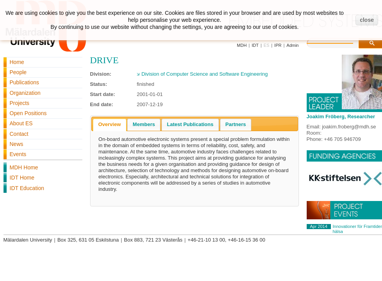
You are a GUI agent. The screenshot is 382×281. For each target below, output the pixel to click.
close (367, 20)
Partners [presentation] (236, 124)
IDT (255, 45)
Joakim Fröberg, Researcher (341, 116)
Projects (20, 103)
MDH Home (24, 167)
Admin (292, 45)
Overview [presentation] (109, 124)
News (16, 144)
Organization (25, 93)
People (18, 72)
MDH (242, 45)
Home (17, 62)
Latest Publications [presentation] (190, 124)
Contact (19, 134)
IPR (277, 45)
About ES (21, 123)
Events (18, 154)
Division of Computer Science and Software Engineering (205, 74)
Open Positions (28, 113)
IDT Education (27, 188)
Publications (24, 82)
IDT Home (22, 177)
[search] (338, 42)
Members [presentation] (144, 124)
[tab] (109, 125)
